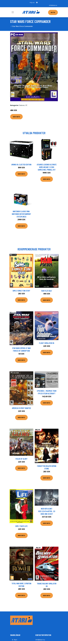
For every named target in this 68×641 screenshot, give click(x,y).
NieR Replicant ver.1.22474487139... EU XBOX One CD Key (46, 511)
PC (26, 105)
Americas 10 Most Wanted (21, 408)
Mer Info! (16, 117)
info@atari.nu (53, 5)
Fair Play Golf (46, 291)
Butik (53, 12)
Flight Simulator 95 (46, 343)
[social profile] (36, 2)
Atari (15, 640)
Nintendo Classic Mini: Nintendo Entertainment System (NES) (21, 214)
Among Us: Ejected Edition (21, 164)
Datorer (22, 105)
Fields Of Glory (21, 459)
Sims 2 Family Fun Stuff (21, 290)
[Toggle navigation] (12, 12)
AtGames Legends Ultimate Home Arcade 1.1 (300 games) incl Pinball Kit (47, 167)
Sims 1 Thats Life (21, 526)
